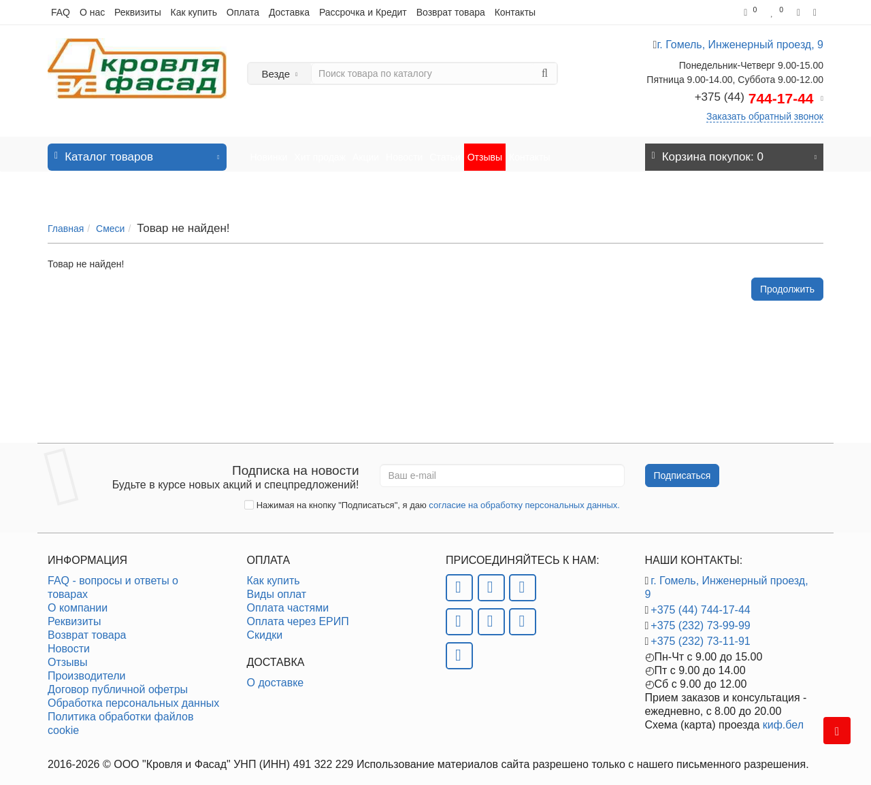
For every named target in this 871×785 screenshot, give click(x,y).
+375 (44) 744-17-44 (700, 603)
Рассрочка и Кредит (363, 12)
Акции (365, 150)
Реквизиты (137, 12)
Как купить (194, 12)
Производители (87, 669)
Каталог (137, 146)
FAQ (60, 12)
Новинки (269, 150)
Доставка (289, 12)
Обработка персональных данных (133, 696)
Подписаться (682, 468)
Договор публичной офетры (118, 682)
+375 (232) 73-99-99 (700, 618)
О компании (78, 601)
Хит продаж (320, 150)
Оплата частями (288, 601)
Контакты (515, 12)
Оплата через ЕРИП (298, 614)
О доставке (275, 676)
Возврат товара (450, 12)
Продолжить (787, 276)
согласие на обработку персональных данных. (524, 498)
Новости (404, 150)
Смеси (110, 215)
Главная (66, 215)
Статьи (444, 150)
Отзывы (484, 150)
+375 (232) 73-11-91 (700, 634)
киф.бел (783, 718)
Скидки (265, 628)
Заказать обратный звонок (764, 116)
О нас (92, 12)
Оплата (243, 12)
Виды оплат (277, 587)
